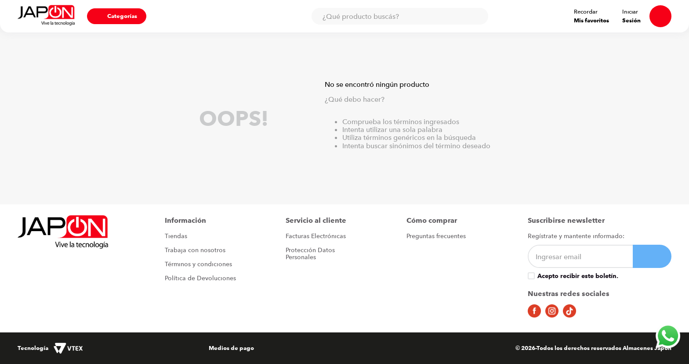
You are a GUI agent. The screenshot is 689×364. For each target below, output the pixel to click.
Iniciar (630, 11)
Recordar (586, 11)
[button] (117, 16)
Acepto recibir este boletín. (577, 275)
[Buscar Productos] (477, 16)
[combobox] (400, 16)
